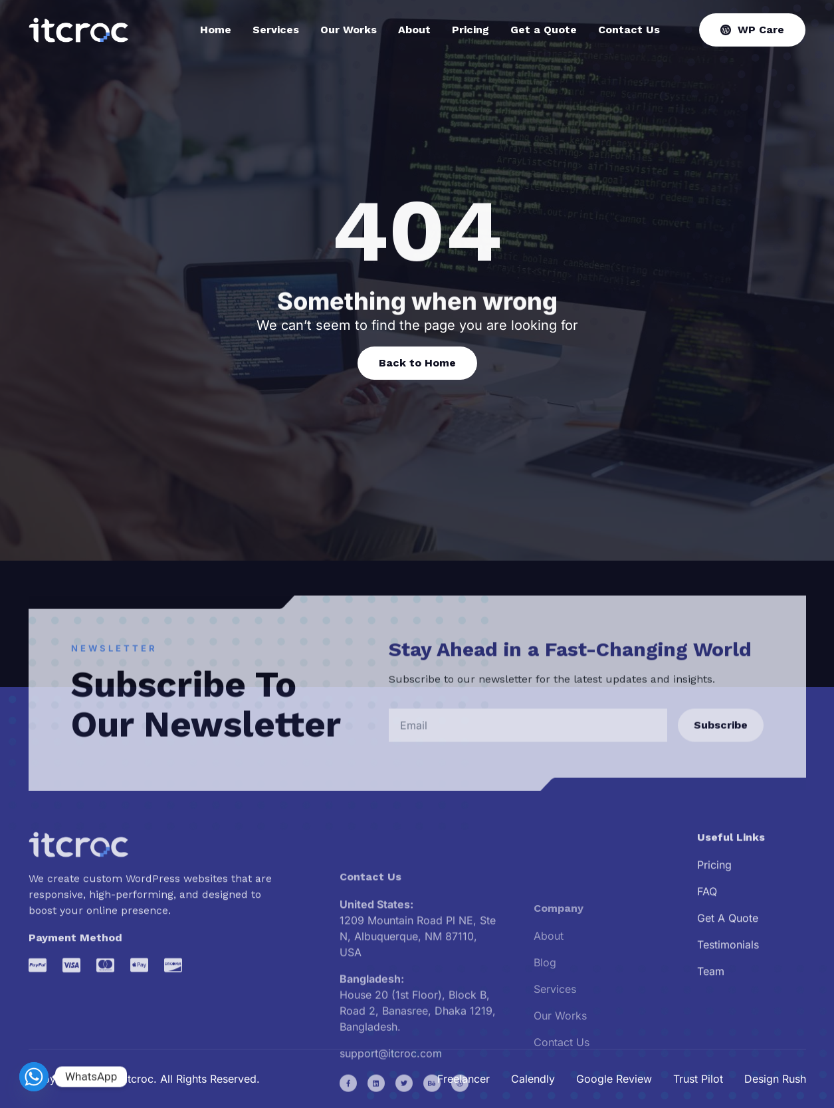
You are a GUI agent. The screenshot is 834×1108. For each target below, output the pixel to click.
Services (276, 30)
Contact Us (629, 30)
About (414, 30)
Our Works (348, 30)
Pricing (470, 30)
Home (215, 30)
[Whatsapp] (34, 1076)
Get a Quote (543, 30)
